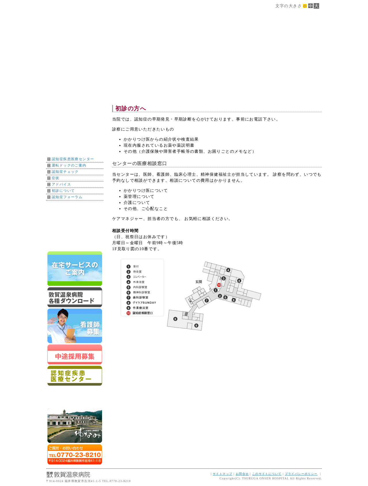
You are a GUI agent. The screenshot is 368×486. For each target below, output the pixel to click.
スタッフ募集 (74, 354)
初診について (63, 191)
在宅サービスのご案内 (74, 268)
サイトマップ (222, 473)
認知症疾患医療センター (73, 159)
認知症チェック (65, 172)
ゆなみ (74, 425)
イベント (74, 231)
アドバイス (61, 184)
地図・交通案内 (74, 206)
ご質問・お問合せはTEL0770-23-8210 (74, 454)
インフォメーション (74, 219)
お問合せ (242, 473)
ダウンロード (74, 297)
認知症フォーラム (67, 197)
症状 (56, 178)
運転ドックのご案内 (69, 165)
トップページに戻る (74, 244)
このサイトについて (267, 473)
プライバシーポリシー (301, 473)
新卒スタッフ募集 (74, 326)
